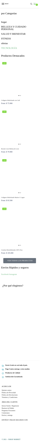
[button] (35, 4)
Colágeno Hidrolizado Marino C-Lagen (12, 197)
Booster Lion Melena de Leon (10, 149)
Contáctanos (6, 413)
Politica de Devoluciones (10, 395)
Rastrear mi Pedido (8, 408)
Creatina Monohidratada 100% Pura (11, 250)
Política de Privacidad (9, 392)
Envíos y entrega (7, 415)
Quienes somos (6, 390)
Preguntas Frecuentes (8, 410)
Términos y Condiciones (9, 397)
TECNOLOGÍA (9, 48)
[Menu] (5, 4)
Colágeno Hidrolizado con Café (10, 100)
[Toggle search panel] (31, 4)
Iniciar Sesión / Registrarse (10, 406)
